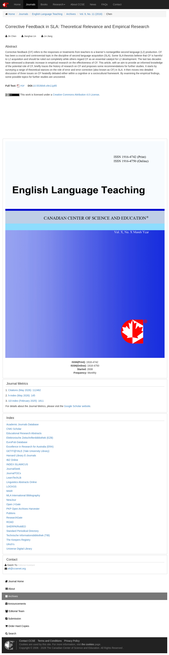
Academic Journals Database (22, 424)
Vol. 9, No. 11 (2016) (91, 14)
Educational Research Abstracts (23, 433)
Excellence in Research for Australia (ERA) (29, 446)
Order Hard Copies (16, 626)
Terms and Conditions (50, 640)
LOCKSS (11, 486)
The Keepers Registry (18, 539)
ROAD (9, 522)
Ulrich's (10, 544)
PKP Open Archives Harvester (23, 508)
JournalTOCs (13, 473)
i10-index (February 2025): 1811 (26, 400)
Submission (12, 618)
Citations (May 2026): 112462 (24, 390)
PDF (22, 86)
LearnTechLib (13, 477)
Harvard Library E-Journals (21, 455)
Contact (117, 4)
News (93, 4)
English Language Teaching (47, 14)
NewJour (11, 499)
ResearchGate (14, 517)
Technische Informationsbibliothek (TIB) (28, 535)
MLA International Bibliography (23, 495)
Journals (30, 4)
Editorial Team (14, 611)
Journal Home (14, 581)
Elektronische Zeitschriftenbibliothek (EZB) (29, 437)
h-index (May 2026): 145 (21, 395)
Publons (10, 513)
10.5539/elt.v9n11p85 (45, 85)
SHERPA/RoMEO (16, 526)
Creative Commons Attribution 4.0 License (76, 94)
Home (17, 4)
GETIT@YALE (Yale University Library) (27, 451)
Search (10, 633)
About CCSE (77, 4)
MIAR (9, 491)
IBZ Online (12, 459)
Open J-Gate (13, 504)
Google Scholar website (77, 406)
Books (44, 4)
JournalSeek (13, 468)
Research (59, 4)
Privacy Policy (72, 640)
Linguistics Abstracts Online (21, 482)
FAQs (105, 4)
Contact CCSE (27, 640)
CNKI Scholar (13, 428)
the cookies (87, 644)
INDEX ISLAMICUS (17, 464)
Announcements (15, 603)
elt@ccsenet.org (17, 568)
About (9, 588)
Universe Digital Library (19, 548)
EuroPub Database (16, 442)
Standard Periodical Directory (22, 531)
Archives (71, 14)
